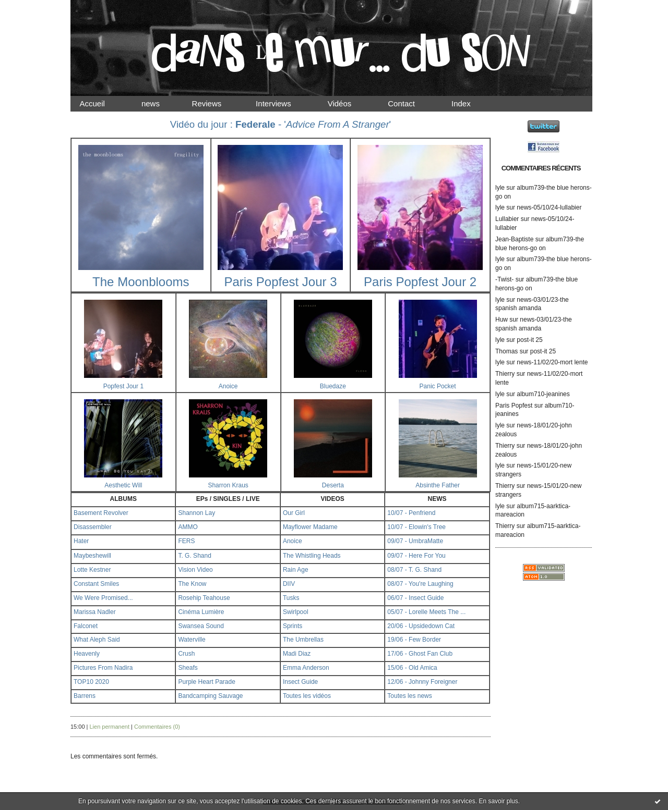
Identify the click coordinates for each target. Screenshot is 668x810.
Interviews (282, 103)
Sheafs (187, 667)
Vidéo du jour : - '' (280, 124)
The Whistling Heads (312, 555)
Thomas (506, 351)
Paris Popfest (513, 405)
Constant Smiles (96, 583)
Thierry (505, 373)
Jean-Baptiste (514, 239)
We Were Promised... (103, 598)
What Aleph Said (97, 639)
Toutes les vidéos (307, 695)
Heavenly (87, 653)
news (159, 103)
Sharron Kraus (228, 485)
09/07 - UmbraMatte (415, 541)
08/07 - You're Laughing (420, 583)
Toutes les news (409, 695)
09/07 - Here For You (416, 555)
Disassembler (93, 527)
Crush (186, 653)
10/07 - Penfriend (411, 513)
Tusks (291, 598)
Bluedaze (333, 386)
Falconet (86, 626)
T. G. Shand (194, 555)
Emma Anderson (306, 667)
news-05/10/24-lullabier (549, 207)
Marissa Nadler (95, 612)
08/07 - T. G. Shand (414, 569)
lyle (500, 187)
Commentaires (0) (157, 726)
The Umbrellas (303, 639)
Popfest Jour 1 (123, 386)
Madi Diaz (297, 653)
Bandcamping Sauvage (210, 695)
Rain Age (295, 569)
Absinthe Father (437, 485)
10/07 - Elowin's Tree (416, 527)
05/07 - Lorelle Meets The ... (426, 612)
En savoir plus (498, 801)
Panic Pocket (438, 386)
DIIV (289, 583)
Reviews (216, 103)
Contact (410, 103)
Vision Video (195, 569)
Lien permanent (109, 726)
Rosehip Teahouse (204, 598)
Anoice (228, 386)
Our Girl (294, 513)
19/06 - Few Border (414, 639)
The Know (192, 583)
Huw (501, 319)
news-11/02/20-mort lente (552, 362)
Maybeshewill (92, 555)
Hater (81, 541)
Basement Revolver (101, 513)
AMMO (187, 527)
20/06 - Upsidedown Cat (421, 626)
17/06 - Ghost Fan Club (419, 653)
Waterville (191, 639)
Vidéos (348, 103)
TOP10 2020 (91, 681)
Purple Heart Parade (206, 681)
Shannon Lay (196, 513)
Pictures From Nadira (103, 667)
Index (470, 103)
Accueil (101, 103)
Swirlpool (295, 612)
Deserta (333, 485)
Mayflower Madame (310, 527)
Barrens (85, 695)
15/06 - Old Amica (412, 667)
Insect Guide (300, 681)
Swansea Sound (200, 626)
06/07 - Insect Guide (415, 598)
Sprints (292, 626)
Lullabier (507, 219)
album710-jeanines (543, 394)
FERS (186, 541)
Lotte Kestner (92, 569)
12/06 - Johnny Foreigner (422, 681)
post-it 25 (529, 339)
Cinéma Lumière (201, 612)
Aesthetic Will (123, 485)
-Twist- (504, 279)
